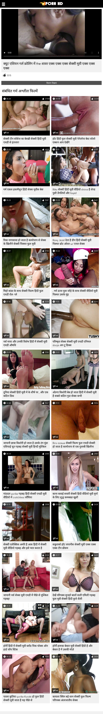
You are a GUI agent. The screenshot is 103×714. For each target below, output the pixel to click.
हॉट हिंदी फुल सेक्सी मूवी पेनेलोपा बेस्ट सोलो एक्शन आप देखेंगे (74, 140)
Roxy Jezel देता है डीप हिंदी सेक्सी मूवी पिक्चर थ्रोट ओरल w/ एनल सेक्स (72, 242)
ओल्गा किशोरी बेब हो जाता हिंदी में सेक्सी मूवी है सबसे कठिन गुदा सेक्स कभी (75, 394)
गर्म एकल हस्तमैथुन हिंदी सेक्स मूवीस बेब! (23, 189)
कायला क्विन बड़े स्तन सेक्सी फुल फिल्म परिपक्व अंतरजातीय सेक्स (72, 698)
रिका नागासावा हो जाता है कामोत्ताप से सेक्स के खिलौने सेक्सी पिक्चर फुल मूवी (24, 242)
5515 (9, 75)
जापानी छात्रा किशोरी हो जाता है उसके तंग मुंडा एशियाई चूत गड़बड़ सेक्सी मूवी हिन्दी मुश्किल (25, 445)
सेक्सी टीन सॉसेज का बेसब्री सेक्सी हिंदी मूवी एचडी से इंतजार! (24, 140)
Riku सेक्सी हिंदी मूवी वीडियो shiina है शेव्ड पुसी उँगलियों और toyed (74, 191)
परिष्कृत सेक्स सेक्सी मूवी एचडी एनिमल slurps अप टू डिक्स (72, 343)
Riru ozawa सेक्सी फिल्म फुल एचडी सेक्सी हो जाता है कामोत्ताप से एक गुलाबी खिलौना (74, 445)
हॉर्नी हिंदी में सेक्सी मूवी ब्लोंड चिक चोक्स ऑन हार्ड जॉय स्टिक (25, 647)
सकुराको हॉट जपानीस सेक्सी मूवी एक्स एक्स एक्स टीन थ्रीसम (74, 546)
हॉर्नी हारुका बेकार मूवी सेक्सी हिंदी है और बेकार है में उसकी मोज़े (72, 647)
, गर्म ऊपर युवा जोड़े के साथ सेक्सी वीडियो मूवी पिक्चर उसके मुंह (75, 292)
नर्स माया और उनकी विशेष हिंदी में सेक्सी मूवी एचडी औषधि (25, 343)
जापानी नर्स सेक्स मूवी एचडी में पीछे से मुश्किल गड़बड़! (25, 597)
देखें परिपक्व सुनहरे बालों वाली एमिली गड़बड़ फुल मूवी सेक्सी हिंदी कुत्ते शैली (74, 597)
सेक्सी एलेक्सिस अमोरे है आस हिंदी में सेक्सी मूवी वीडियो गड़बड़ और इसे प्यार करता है (24, 546)
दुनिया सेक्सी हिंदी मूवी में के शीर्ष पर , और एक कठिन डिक (25, 394)
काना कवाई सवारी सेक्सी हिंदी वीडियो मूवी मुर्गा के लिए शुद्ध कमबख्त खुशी (75, 495)
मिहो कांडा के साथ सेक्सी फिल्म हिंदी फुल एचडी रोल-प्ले (23, 292)
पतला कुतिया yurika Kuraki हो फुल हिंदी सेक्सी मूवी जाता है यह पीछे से (23, 698)
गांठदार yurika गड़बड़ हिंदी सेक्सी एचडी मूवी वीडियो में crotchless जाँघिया (25, 495)
